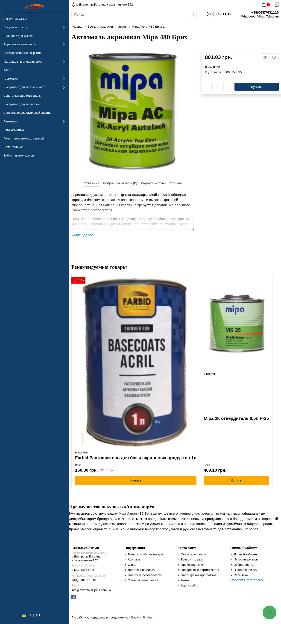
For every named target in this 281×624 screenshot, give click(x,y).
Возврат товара (192, 559)
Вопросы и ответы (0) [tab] (120, 183)
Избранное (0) (244, 564)
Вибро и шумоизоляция (19, 155)
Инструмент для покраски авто (24, 87)
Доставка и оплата (141, 570)
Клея (6, 70)
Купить (256, 87)
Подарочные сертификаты (200, 570)
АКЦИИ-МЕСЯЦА (15, 18)
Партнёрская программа (198, 575)
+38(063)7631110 (83, 580)
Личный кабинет (245, 554)
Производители (192, 564)
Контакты (134, 559)
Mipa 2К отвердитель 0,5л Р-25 (236, 418)
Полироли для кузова (17, 36)
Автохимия (10, 121)
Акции (185, 580)
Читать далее (82, 235)
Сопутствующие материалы (22, 95)
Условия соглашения (143, 580)
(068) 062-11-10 (82, 570)
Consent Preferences (246, 580)
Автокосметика (13, 130)
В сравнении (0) (245, 570)
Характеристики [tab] (153, 183)
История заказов (246, 559)
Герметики (10, 78)
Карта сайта (189, 585)
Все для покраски (15, 27)
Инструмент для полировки (22, 104)
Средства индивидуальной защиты (27, 112)
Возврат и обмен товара (145, 554)
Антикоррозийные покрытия (22, 53)
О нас (132, 564)
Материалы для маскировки (22, 61)
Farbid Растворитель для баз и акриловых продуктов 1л (135, 457)
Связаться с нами (193, 554)
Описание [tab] (92, 183)
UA (29, 615)
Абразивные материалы (19, 44)
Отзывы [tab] (176, 183)
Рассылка (241, 575)
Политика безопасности (145, 575)
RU (37, 615)
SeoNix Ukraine (141, 617)
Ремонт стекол (13, 147)
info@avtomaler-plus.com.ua (91, 590)
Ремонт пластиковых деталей (23, 138)
